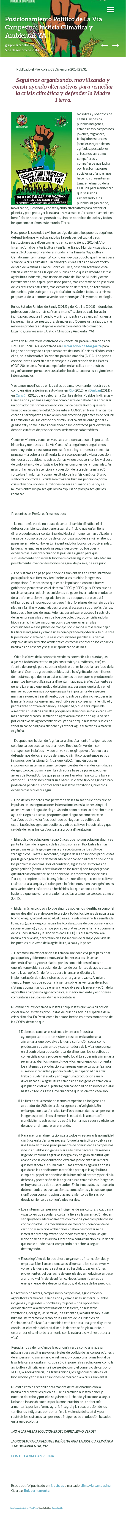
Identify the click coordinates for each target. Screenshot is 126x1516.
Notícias (57, 1485)
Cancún (21, 395)
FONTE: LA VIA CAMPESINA (33, 1456)
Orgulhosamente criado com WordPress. (24, 1508)
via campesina (100, 1485)
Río (71, 390)
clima (84, 1485)
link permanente (36, 1490)
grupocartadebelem (19, 45)
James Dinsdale (57, 1508)
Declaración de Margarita (82, 346)
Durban (95, 390)
